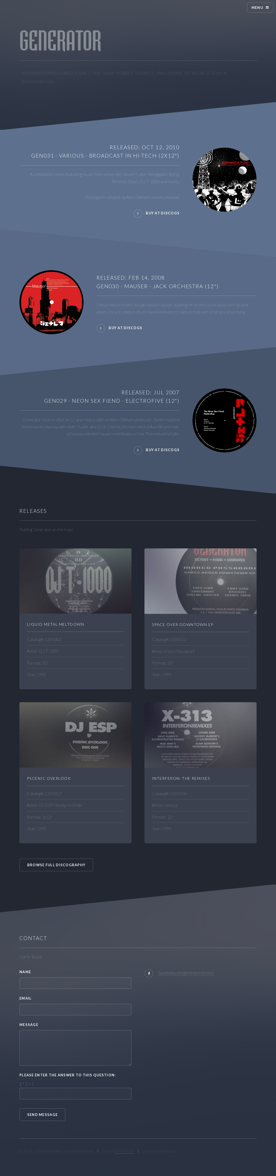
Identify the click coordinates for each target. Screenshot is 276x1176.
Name (25, 972)
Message (28, 1024)
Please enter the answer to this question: (67, 1075)
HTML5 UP (124, 1151)
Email (25, 998)
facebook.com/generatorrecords (186, 972)
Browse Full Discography (56, 865)
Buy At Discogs (125, 328)
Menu (257, 7)
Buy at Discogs (163, 213)
